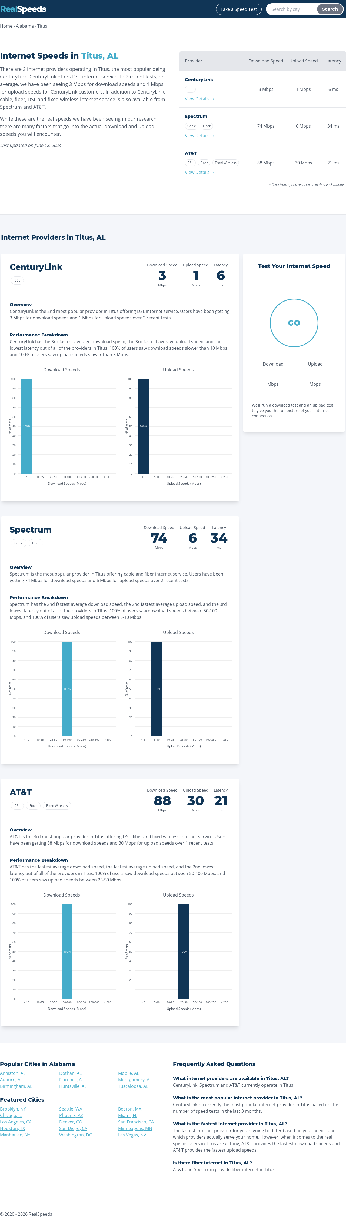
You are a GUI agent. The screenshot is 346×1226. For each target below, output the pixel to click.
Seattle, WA (70, 1109)
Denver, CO (70, 1122)
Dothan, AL (70, 1073)
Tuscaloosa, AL (133, 1086)
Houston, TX (12, 1128)
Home (6, 26)
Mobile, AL (128, 1073)
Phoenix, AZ (71, 1115)
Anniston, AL (12, 1073)
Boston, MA (129, 1109)
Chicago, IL (11, 1115)
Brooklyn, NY (13, 1109)
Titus (42, 26)
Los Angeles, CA (16, 1122)
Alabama (25, 26)
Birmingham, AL (16, 1086)
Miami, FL (127, 1115)
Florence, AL (71, 1080)
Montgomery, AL (135, 1080)
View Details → (200, 99)
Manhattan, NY (15, 1135)
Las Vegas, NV (132, 1135)
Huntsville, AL (72, 1086)
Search (330, 9)
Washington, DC (75, 1135)
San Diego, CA (73, 1128)
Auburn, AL (11, 1080)
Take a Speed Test (239, 9)
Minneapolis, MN (135, 1128)
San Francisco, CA (136, 1122)
